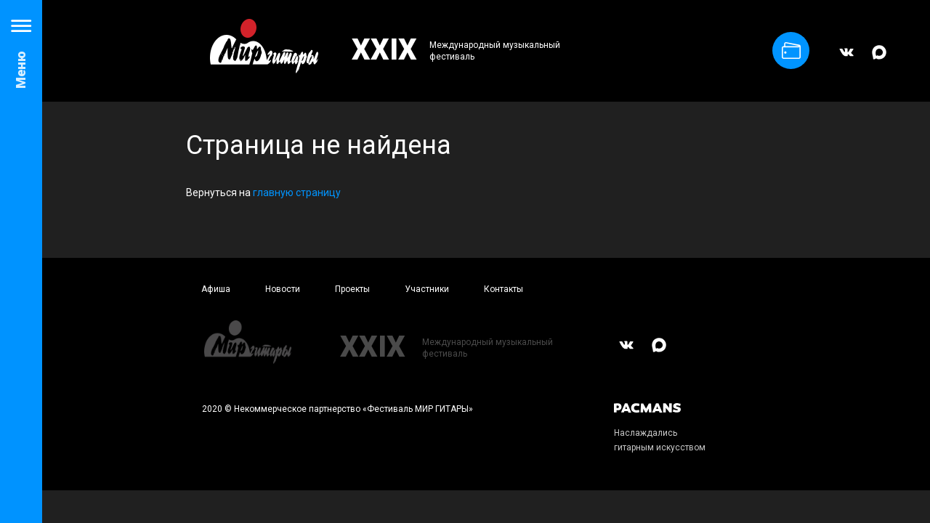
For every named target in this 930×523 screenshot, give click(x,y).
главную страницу (297, 192)
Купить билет (791, 50)
